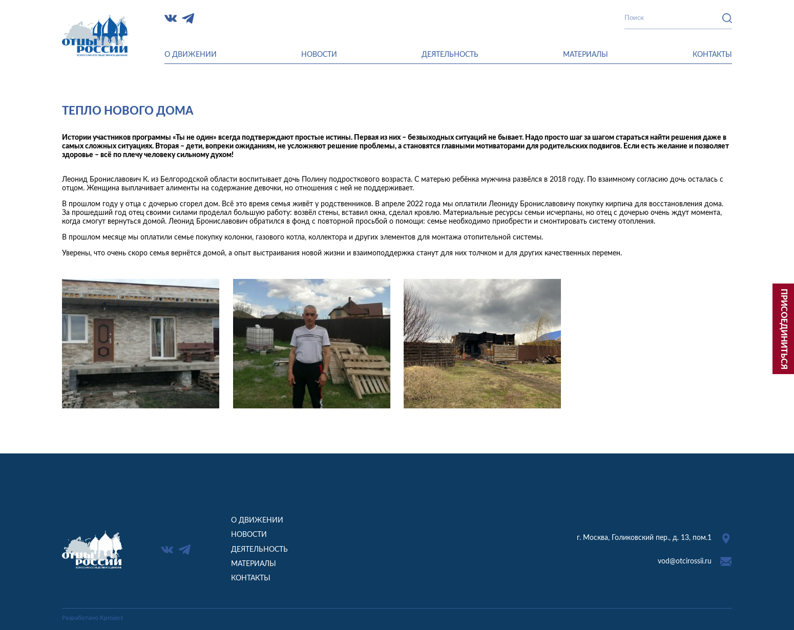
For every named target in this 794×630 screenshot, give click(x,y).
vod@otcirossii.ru (685, 561)
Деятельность (450, 54)
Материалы (585, 54)
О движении (190, 54)
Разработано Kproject (92, 618)
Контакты (712, 54)
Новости (319, 54)
